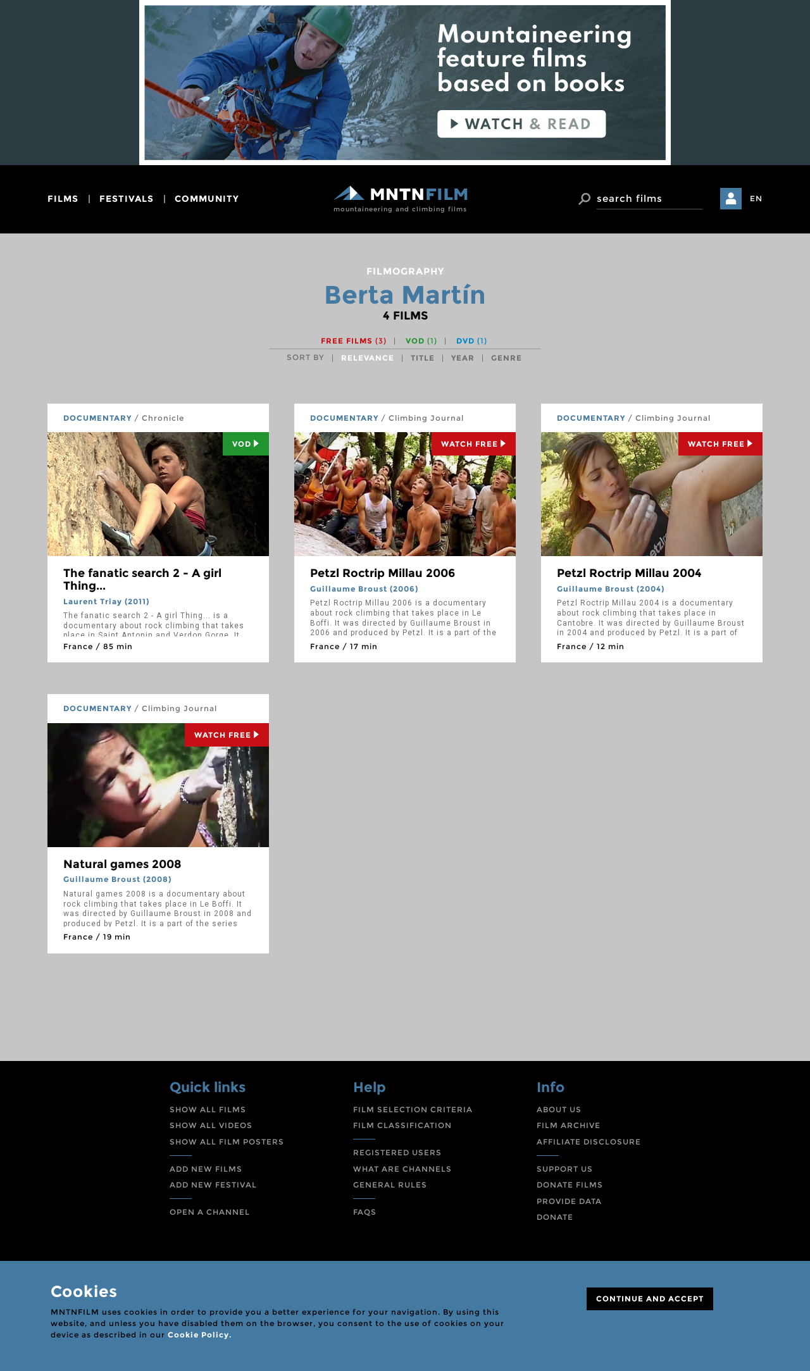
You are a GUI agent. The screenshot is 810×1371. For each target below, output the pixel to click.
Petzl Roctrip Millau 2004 (629, 573)
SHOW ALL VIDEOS (211, 1125)
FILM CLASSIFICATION (402, 1125)
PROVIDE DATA (569, 1201)
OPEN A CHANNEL (210, 1212)
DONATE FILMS (570, 1184)
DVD (471, 340)
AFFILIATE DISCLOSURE (589, 1141)
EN (756, 198)
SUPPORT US (565, 1169)
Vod (245, 444)
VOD (421, 340)
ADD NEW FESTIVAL (213, 1184)
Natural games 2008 (122, 864)
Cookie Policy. (200, 1334)
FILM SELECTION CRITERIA (413, 1109)
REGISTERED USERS (397, 1152)
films (62, 198)
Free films (354, 340)
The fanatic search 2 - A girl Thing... (142, 579)
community (207, 198)
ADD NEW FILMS (206, 1169)
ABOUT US (559, 1109)
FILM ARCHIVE (569, 1125)
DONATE (555, 1217)
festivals (126, 198)
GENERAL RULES (390, 1184)
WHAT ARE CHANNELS (402, 1169)
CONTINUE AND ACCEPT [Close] (650, 1298)
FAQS (365, 1212)
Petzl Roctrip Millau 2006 (382, 573)
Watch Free (473, 444)
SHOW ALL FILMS (208, 1109)
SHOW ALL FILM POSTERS (227, 1141)
